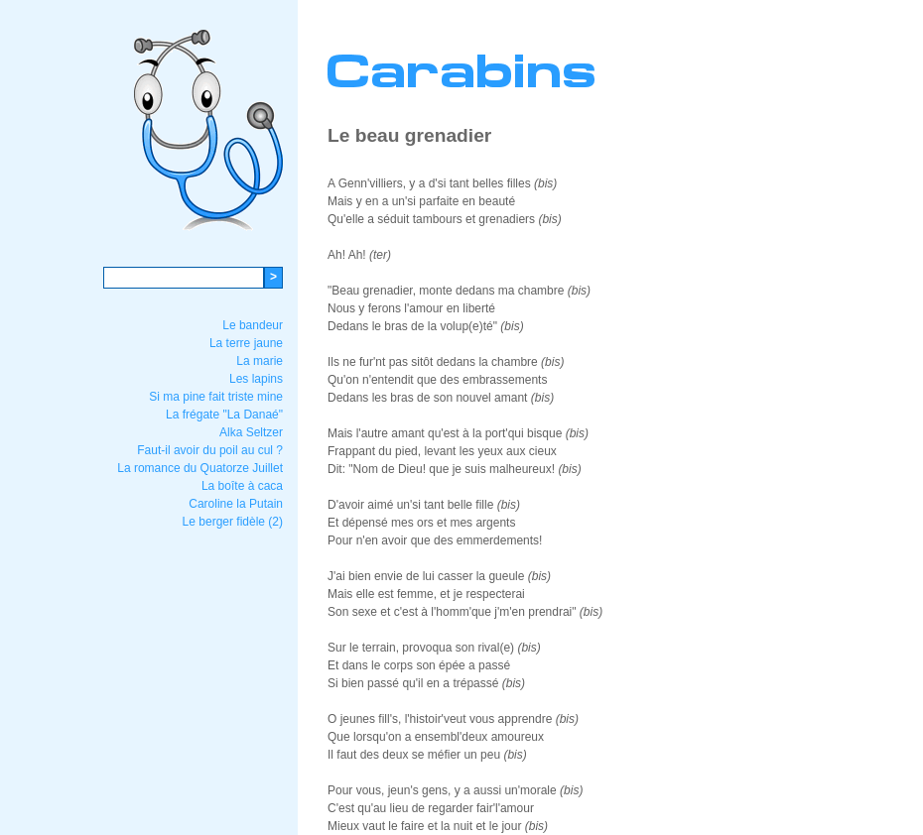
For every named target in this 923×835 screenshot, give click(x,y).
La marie (259, 361)
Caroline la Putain (236, 504)
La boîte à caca (242, 486)
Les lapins (256, 379)
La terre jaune (246, 343)
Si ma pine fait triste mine (216, 397)
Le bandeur (252, 325)
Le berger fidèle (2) (233, 522)
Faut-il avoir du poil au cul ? (210, 450)
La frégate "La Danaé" (224, 414)
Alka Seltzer (251, 432)
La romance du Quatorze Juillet (200, 468)
